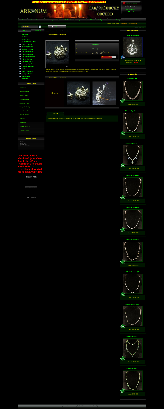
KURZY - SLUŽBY (27, 44)
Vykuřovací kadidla (28, 54)
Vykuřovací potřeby (28, 56)
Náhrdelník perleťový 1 (132, 143)
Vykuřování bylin (24, 91)
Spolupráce (101, 20)
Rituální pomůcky (27, 46)
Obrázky (50, 75)
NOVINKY (25, 34)
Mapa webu (101, 406)
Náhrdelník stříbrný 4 (132, 175)
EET (90, 20)
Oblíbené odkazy (24, 130)
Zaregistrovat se (132, 23)
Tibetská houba (24, 95)
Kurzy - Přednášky (36, 20)
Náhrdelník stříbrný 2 (132, 239)
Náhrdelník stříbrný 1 (132, 272)
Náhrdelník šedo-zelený (132, 304)
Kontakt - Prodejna (115, 20)
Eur (143, 27)
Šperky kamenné (27, 71)
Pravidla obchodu (66, 20)
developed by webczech (90, 406)
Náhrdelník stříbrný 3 (132, 207)
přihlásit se (123, 23)
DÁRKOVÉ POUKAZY (29, 42)
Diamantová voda (24, 103)
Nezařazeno (25, 78)
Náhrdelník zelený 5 (132, 336)
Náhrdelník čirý (132, 78)
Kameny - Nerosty (28, 66)
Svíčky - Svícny (27, 59)
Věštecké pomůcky (28, 61)
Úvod (23, 20)
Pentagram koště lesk (132, 35)
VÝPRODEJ (25, 37)
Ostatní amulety (68, 31)
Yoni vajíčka (26, 76)
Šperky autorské (27, 74)
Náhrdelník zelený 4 (132, 368)
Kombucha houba (24, 99)
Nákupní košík (131, 3)
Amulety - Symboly (28, 64)
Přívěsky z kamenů (28, 69)
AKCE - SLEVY (27, 39)
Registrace (80, 20)
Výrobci (24, 30)
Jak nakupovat (51, 20)
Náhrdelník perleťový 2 (132, 111)
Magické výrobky (27, 49)
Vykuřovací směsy (28, 51)
